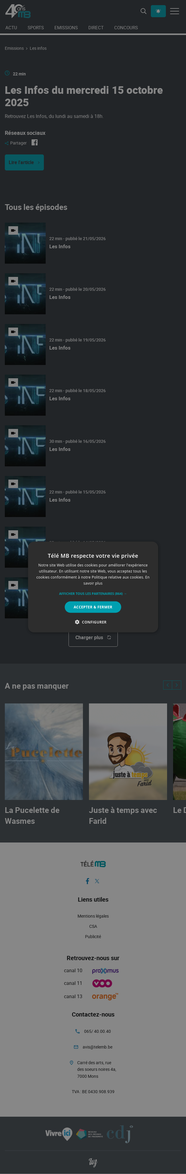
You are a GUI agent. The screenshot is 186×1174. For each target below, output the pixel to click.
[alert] (93, 587)
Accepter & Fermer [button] (93, 606)
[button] (93, 593)
